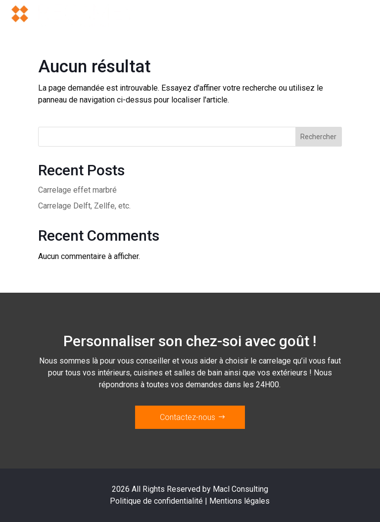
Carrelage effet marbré (77, 190)
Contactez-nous (187, 417)
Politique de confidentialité (156, 501)
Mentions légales (239, 501)
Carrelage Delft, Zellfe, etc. (84, 205)
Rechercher (318, 137)
